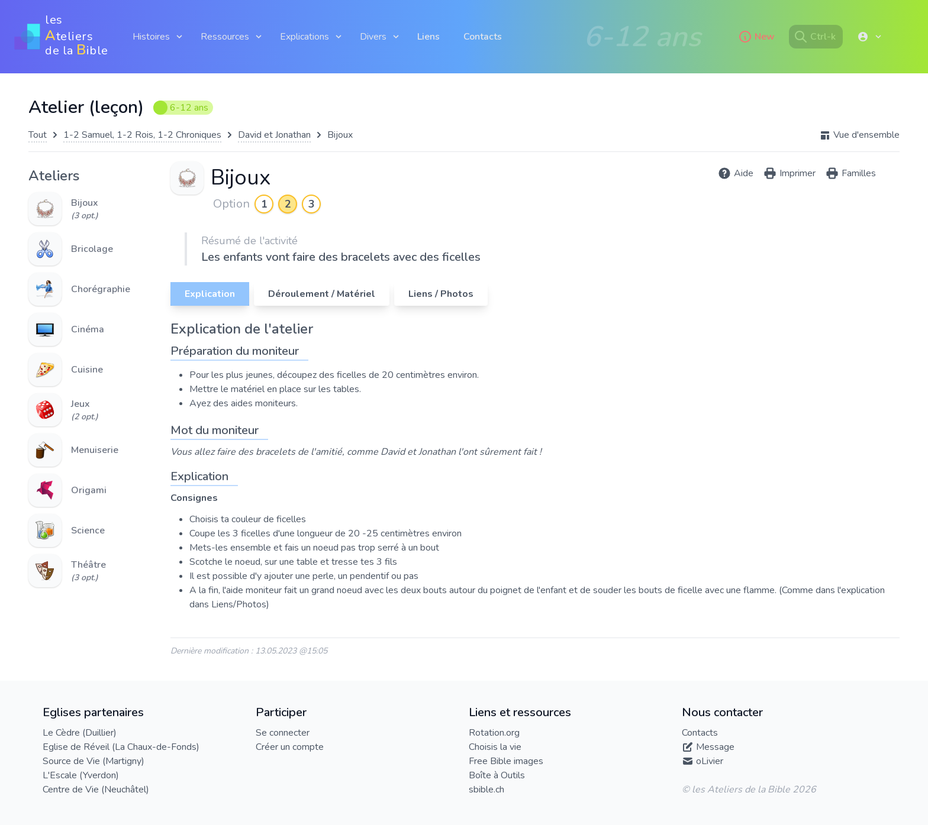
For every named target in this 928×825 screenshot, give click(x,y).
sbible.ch (486, 789)
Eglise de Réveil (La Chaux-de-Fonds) (121, 746)
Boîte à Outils (497, 775)
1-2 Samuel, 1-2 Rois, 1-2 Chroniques (142, 134)
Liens (428, 36)
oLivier (709, 761)
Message (715, 746)
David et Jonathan (274, 134)
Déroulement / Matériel (321, 293)
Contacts (482, 36)
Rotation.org (494, 732)
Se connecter (283, 732)
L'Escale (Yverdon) (81, 775)
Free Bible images (506, 761)
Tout (37, 134)
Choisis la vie (495, 746)
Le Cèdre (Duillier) (80, 732)
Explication (210, 293)
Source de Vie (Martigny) (93, 761)
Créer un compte (290, 746)
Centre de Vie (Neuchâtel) (96, 789)
